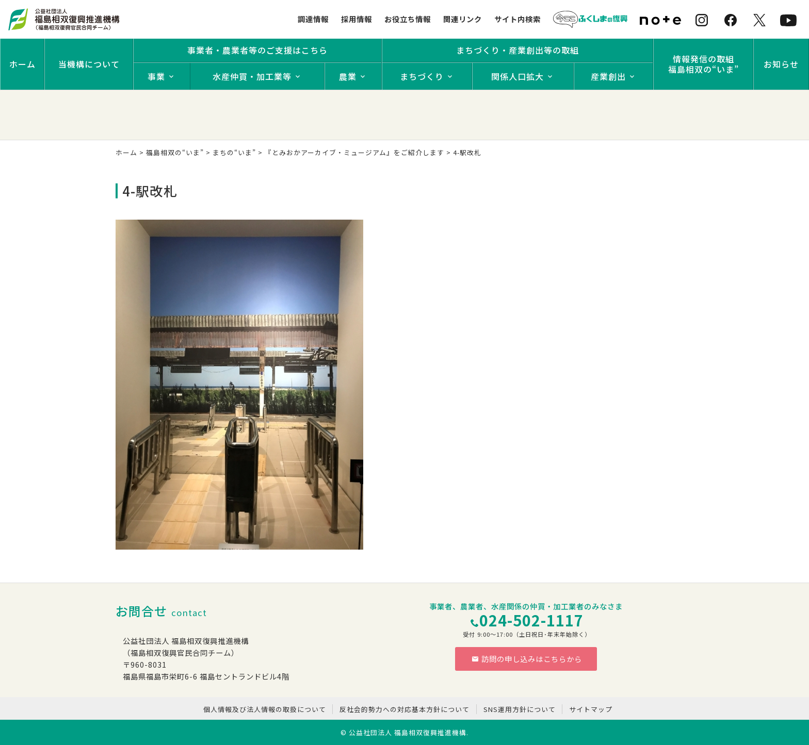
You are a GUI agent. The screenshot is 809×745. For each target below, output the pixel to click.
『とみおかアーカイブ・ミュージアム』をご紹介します (354, 152)
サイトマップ (590, 709)
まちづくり (422, 76)
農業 (348, 76)
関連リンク (462, 18)
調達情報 (313, 18)
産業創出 (608, 76)
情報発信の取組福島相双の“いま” (703, 64)
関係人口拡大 (517, 76)
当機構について (89, 64)
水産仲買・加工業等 (252, 76)
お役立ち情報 (407, 18)
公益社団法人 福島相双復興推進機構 (407, 732)
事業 (156, 76)
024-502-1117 (531, 620)
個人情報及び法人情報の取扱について (264, 709)
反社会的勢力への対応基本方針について (404, 709)
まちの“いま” (234, 152)
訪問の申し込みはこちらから (527, 658)
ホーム (22, 64)
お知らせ (781, 64)
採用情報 (356, 18)
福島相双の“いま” (175, 152)
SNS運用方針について (519, 709)
